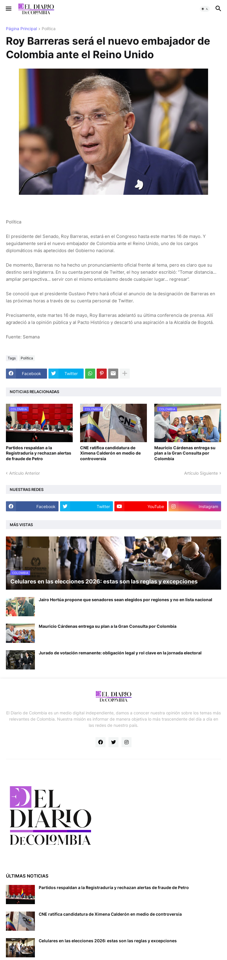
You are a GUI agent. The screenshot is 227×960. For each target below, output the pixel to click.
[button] (8, 9)
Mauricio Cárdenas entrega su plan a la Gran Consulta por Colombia (184, 453)
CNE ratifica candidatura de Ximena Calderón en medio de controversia (110, 453)
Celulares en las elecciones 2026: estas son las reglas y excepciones (108, 940)
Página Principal (21, 29)
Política (49, 29)
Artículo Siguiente (201, 473)
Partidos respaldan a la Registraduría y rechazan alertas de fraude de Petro (38, 453)
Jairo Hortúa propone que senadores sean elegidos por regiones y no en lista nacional (125, 599)
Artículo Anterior (24, 473)
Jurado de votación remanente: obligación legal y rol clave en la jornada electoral (120, 652)
